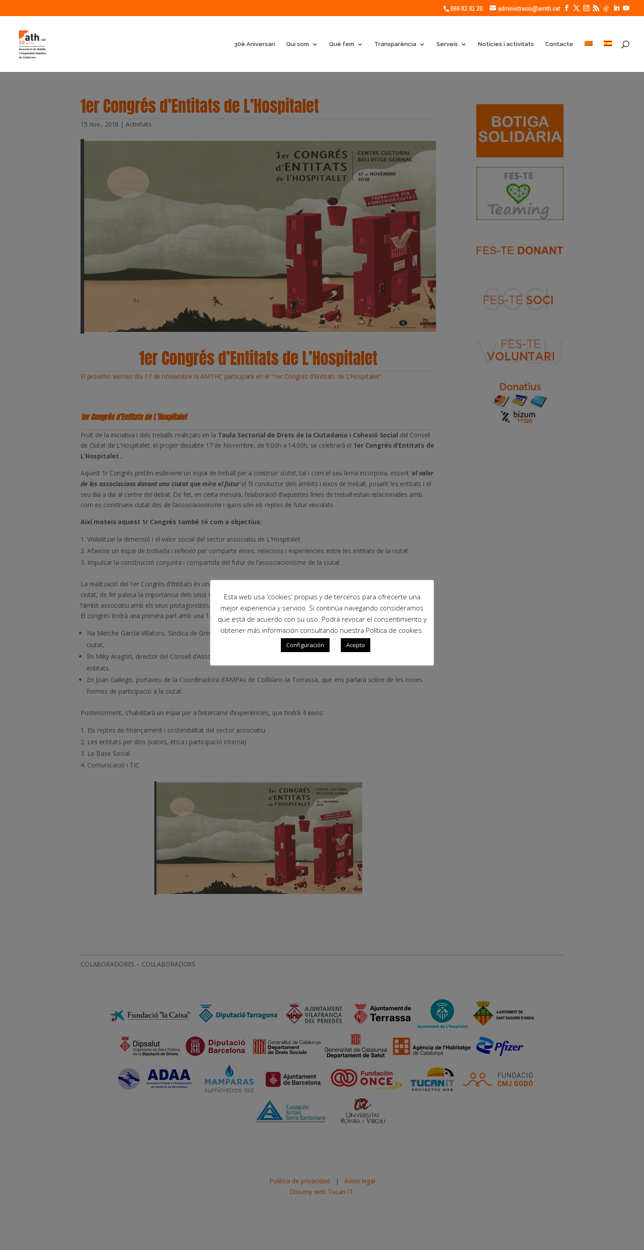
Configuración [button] (305, 645)
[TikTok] (606, 8)
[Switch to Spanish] (608, 56)
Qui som (297, 44)
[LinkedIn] (616, 8)
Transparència (395, 44)
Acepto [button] (355, 645)
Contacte (559, 44)
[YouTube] (626, 8)
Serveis (447, 44)
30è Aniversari (254, 44)
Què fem (341, 44)
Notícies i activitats (506, 44)
